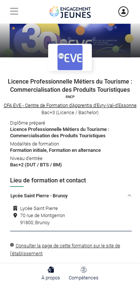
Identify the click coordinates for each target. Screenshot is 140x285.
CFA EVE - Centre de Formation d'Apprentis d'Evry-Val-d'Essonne (70, 105)
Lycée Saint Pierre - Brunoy (70, 195)
